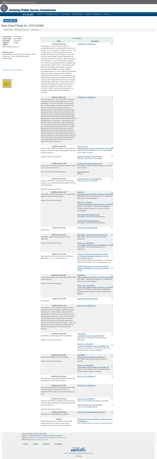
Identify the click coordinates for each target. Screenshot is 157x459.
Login (14, 20)
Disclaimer (46, 444)
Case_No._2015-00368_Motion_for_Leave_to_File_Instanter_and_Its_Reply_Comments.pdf (95, 147)
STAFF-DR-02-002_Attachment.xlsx (88, 221)
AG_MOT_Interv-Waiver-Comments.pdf (89, 163)
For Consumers (65, 14)
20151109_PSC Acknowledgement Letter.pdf (91, 412)
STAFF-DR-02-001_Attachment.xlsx (88, 214)
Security (35, 444)
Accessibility (58, 444)
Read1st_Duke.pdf (83, 172)
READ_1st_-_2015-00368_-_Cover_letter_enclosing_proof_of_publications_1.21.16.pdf (95, 244)
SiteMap (88, 14)
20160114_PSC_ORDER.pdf (86, 306)
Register (7, 20)
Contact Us (106, 14)
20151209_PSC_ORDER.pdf (86, 385)
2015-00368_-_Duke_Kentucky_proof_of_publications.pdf (90, 335)
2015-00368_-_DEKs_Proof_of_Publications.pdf (92, 235)
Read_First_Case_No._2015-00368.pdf (89, 156)
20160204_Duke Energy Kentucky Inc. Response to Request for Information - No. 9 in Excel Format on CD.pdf (93, 268)
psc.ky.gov (28, 14)
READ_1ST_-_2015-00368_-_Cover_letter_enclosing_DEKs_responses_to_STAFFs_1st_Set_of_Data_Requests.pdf (95, 286)
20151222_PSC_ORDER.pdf (86, 376)
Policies (25, 444)
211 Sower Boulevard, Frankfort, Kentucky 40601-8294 (45, 435)
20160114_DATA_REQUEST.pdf (87, 298)
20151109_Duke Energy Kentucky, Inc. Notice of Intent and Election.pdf (94, 420)
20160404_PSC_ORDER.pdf (86, 97)
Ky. (5, 2)
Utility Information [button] (78, 14)
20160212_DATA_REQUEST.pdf (87, 228)
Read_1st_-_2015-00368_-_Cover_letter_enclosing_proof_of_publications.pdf (93, 345)
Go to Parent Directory (22, 30)
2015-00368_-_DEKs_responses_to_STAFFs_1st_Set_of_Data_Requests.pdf (95, 276)
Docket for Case (11, 70)
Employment (97, 14)
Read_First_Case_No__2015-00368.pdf (89, 405)
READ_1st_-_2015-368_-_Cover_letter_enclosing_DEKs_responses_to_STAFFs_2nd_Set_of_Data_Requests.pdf (95, 203)
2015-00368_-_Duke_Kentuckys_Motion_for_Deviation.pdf (91, 356)
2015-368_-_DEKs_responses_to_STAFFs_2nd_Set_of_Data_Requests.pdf (95, 193)
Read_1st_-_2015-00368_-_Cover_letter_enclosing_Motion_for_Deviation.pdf (93, 366)
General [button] (40, 14)
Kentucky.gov (78, 456)
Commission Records (51, 14)
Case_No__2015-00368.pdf (85, 399)
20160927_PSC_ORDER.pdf (86, 44)
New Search (35, 30)
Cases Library (8, 30)
